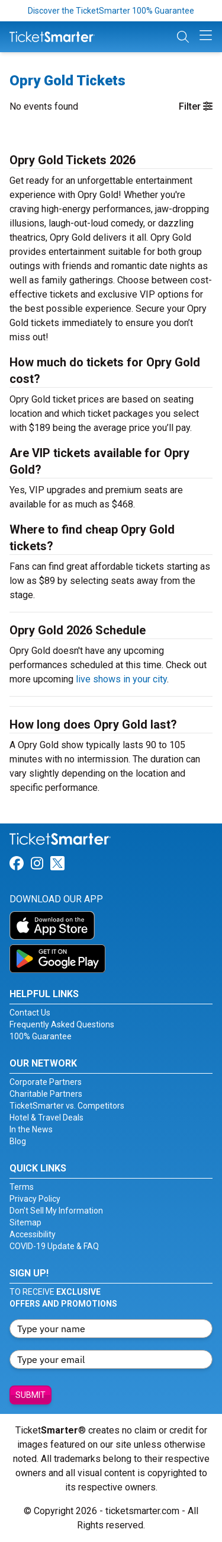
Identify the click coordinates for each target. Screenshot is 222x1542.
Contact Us (29, 1012)
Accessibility (32, 1234)
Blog (17, 1141)
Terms (21, 1187)
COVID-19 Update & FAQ (54, 1246)
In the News (31, 1129)
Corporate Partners (45, 1082)
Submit (30, 1395)
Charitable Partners (45, 1094)
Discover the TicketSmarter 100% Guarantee (111, 10)
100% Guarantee (40, 1036)
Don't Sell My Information (56, 1210)
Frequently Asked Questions (61, 1024)
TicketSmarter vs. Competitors (66, 1105)
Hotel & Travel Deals (46, 1117)
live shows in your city (121, 679)
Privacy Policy (34, 1198)
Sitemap (25, 1222)
